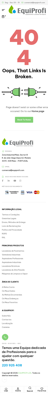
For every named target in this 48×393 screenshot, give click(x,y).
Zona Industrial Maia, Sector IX (15, 155)
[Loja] (6, 389)
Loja (6, 391)
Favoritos (42, 391)
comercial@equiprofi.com (13, 170)
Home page (38, 111)
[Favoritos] (42, 389)
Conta (18, 391)
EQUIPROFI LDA (24, 373)
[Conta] (18, 389)
